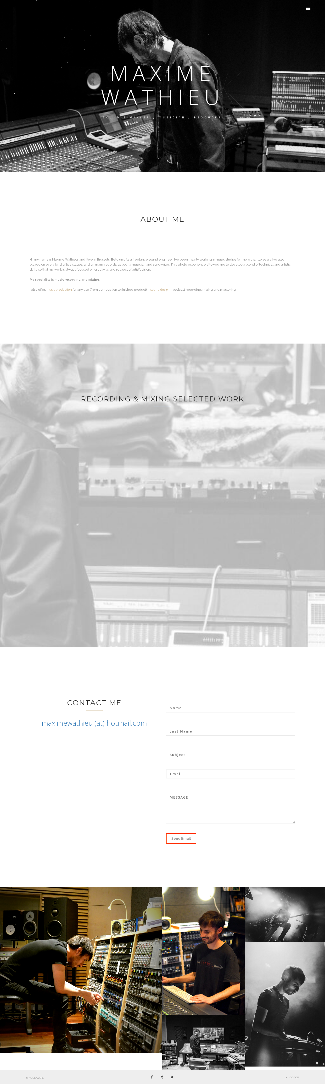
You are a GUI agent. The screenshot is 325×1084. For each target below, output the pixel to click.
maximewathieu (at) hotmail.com (94, 723)
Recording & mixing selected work (162, 399)
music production (59, 289)
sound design (159, 289)
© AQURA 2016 (35, 1077)
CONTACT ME (94, 702)
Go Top (294, 1077)
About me (162, 219)
